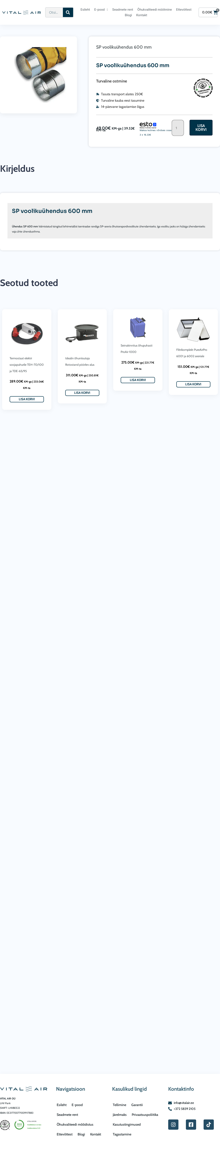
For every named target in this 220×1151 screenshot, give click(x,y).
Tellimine (119, 1105)
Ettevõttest (183, 9)
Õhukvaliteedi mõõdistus (75, 1124)
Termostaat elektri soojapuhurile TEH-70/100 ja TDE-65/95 (27, 364)
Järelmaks (120, 1115)
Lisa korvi (201, 127)
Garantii (137, 1105)
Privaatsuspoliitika (145, 1115)
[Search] (68, 12)
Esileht (85, 9)
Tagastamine (122, 1134)
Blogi (128, 15)
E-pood (101, 9)
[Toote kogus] (178, 128)
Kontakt (141, 15)
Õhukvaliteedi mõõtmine (154, 9)
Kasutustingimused (127, 1124)
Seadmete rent (122, 9)
